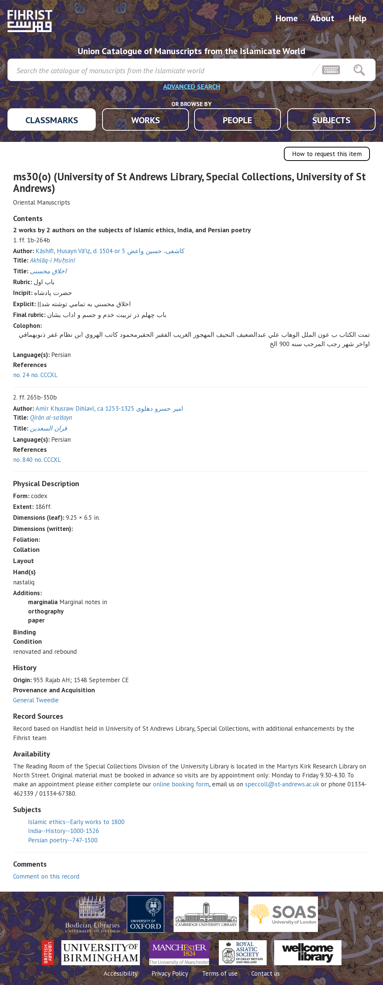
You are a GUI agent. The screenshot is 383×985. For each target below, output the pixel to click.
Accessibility (121, 973)
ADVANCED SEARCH (191, 86)
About (322, 18)
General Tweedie (36, 700)
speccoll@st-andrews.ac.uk (282, 784)
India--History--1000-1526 (63, 831)
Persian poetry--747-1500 (63, 840)
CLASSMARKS (51, 120)
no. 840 (23, 460)
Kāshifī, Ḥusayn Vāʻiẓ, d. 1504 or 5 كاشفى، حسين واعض (110, 251)
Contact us (265, 973)
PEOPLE (237, 120)
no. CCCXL (44, 375)
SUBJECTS (331, 120)
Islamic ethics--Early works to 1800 (76, 822)
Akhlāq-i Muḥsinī (52, 260)
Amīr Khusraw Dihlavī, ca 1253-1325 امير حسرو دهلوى (109, 408)
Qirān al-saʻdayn (51, 417)
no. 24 (21, 375)
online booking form (181, 784)
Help (358, 18)
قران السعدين (48, 428)
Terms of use (220, 973)
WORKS (145, 120)
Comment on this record (46, 876)
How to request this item (327, 154)
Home (287, 18)
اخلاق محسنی (48, 271)
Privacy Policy (169, 973)
